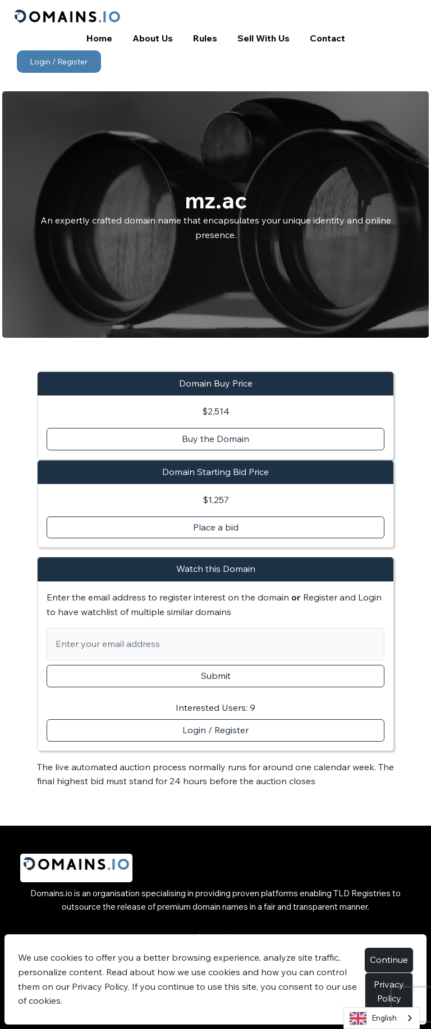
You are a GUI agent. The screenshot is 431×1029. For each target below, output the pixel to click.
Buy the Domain (215, 438)
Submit (216, 675)
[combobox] (381, 1018)
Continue (389, 959)
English (373, 1018)
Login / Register (59, 62)
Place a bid (216, 527)
